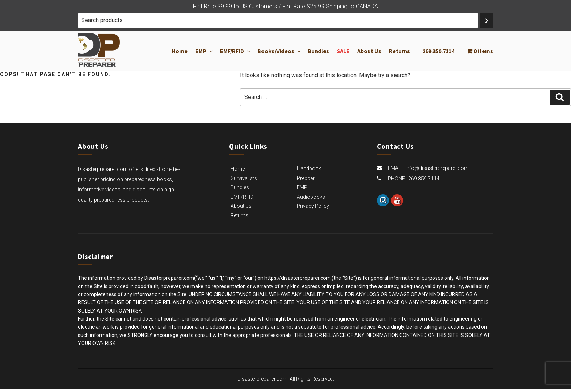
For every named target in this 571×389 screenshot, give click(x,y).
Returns (399, 51)
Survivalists (244, 178)
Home (180, 51)
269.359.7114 (438, 51)
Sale (343, 51)
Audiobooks (311, 197)
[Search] (486, 20)
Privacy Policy (313, 206)
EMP (203, 51)
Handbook (309, 168)
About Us (369, 51)
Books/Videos (278, 51)
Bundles (318, 51)
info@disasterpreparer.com (437, 168)
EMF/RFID (235, 51)
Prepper (306, 178)
